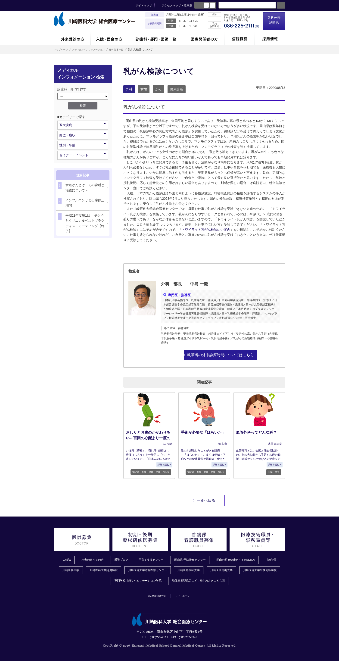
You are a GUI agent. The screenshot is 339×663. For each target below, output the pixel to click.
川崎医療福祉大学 (227, 571)
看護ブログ (126, 560)
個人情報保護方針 (153, 598)
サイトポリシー (187, 598)
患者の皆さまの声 (95, 560)
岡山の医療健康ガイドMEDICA (254, 560)
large (212, 5)
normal (206, 5)
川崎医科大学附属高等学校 (100, 582)
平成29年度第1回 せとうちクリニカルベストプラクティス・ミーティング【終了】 (81, 223)
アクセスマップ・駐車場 (177, 5)
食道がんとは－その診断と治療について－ (81, 187)
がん (158, 89)
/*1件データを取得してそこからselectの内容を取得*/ (82, 96)
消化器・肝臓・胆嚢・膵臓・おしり (150, 471)
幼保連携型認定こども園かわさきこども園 (227, 582)
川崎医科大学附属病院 (132, 571)
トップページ (62, 49)
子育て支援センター (159, 560)
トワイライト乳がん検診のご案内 (206, 229)
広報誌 (67, 560)
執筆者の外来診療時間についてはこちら (220, 355)
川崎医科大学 (95, 571)
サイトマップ (143, 5)
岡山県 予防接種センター (203, 560)
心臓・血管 (274, 471)
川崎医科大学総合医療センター (181, 571)
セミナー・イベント (82, 155)
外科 (129, 89)
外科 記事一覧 (131, 49)
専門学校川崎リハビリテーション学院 (158, 582)
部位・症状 (82, 135)
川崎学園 (68, 571)
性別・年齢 (82, 145)
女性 (143, 89)
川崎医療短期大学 (264, 571)
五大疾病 (82, 124)
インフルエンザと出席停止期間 (81, 202)
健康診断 (176, 89)
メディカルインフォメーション (96, 49)
